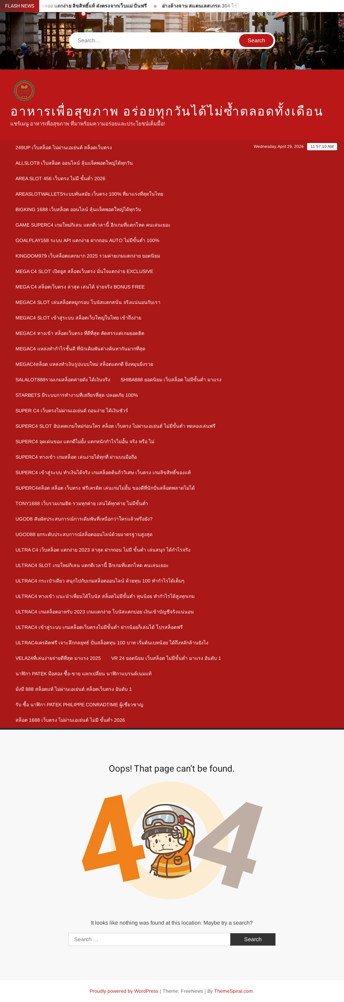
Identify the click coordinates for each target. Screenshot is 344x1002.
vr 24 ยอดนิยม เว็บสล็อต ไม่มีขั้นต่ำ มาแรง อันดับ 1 (166, 658)
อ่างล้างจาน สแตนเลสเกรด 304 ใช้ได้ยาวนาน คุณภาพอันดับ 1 (238, 6)
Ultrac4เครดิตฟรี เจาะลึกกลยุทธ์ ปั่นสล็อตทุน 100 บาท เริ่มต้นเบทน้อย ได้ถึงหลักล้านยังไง (111, 642)
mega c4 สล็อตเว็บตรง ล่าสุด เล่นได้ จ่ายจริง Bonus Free (80, 287)
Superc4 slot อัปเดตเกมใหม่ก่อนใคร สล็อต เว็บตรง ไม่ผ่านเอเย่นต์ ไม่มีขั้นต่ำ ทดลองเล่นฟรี (115, 426)
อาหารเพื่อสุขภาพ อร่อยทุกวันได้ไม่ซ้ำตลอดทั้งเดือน (167, 111)
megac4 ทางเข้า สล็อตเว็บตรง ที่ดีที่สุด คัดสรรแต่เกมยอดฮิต (79, 333)
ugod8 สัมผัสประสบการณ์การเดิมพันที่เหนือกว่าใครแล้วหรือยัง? (84, 519)
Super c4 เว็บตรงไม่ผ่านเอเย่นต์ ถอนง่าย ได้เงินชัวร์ (71, 410)
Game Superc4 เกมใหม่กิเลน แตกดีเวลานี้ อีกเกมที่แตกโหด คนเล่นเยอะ (93, 225)
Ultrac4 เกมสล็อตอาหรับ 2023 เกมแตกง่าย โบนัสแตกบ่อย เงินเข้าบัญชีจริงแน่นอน (104, 611)
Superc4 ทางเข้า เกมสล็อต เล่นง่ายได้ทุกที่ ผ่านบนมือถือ (76, 457)
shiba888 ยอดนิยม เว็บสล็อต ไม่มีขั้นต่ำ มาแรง (171, 379)
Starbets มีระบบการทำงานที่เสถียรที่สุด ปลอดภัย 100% (76, 395)
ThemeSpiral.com (233, 991)
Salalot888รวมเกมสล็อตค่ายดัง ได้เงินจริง (62, 379)
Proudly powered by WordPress (124, 991)
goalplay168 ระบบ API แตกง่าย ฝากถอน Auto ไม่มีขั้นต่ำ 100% (87, 240)
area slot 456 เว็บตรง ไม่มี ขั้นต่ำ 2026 (60, 178)
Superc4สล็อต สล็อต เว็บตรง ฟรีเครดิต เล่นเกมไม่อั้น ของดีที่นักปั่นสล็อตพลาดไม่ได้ (105, 488)
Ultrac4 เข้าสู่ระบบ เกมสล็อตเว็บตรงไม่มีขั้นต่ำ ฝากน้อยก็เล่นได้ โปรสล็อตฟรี (99, 627)
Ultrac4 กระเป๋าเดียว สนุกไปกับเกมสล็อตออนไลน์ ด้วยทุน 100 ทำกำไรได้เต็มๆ (100, 581)
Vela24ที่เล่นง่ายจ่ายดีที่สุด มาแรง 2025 (58, 658)
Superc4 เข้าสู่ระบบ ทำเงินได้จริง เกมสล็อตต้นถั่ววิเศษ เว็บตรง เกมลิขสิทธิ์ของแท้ (103, 472)
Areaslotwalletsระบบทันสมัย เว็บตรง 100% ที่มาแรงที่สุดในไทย (89, 194)
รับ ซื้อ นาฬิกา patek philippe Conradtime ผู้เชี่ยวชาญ (79, 704)
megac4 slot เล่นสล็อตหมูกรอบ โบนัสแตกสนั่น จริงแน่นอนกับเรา (87, 302)
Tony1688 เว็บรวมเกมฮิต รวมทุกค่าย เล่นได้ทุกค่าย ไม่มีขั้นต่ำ (81, 503)
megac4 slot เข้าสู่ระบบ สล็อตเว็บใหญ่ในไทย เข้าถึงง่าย (78, 317)
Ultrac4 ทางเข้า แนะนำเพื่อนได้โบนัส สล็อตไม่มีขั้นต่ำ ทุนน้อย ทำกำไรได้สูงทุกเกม (105, 596)
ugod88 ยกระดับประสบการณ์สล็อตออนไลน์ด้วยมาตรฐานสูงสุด (84, 534)
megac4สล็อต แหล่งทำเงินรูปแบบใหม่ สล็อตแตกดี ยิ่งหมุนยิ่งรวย (84, 364)
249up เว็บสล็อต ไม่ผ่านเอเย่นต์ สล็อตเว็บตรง (63, 147)
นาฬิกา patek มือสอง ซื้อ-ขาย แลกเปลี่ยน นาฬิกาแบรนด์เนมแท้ (83, 673)
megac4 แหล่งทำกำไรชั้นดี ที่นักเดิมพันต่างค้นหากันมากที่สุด (80, 348)
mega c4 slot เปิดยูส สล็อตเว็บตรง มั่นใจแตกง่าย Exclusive (84, 271)
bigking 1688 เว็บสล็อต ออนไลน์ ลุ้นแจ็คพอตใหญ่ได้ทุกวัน (78, 209)
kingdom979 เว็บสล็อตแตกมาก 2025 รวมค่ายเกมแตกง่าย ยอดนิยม (87, 256)
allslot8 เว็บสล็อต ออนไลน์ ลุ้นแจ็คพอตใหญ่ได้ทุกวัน (74, 163)
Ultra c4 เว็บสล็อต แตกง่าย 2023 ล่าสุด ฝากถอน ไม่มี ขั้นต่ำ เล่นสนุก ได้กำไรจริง (102, 550)
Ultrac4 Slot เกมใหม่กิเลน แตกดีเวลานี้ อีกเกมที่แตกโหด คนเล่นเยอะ (92, 565)
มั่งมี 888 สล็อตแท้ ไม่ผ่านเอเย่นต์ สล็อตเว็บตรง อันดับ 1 (73, 689)
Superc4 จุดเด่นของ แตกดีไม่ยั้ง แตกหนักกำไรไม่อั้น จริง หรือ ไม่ (84, 441)
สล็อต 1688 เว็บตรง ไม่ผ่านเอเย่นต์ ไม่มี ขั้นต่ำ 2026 (70, 720)
